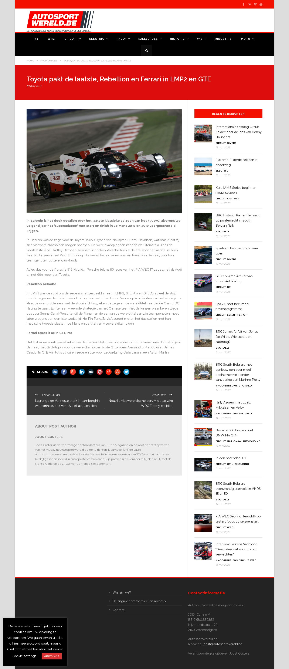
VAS (200, 38)
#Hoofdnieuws (48, 60)
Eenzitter (234, 314)
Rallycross (148, 38)
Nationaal (234, 441)
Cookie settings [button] (24, 656)
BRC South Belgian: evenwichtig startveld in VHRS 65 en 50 (238, 489)
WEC (230, 527)
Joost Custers (49, 437)
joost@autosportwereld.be (222, 644)
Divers (232, 143)
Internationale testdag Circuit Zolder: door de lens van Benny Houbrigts (238, 132)
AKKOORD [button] (51, 656)
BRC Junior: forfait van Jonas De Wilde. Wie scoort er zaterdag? (236, 337)
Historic (177, 38)
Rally (121, 38)
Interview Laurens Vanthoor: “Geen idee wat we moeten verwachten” (236, 549)
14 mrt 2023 (222, 352)
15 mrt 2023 (222, 175)
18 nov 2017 (34, 86)
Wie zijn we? (122, 592)
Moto (245, 38)
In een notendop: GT (230, 458)
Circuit (70, 38)
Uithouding (251, 441)
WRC (51, 38)
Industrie (223, 38)
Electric (96, 38)
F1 (36, 38)
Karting (233, 198)
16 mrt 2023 (222, 147)
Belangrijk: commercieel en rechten (139, 601)
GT (229, 286)
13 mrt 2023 (222, 532)
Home (30, 60)
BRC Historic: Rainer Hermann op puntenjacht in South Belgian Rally (238, 220)
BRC (218, 231)
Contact (119, 610)
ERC (241, 413)
